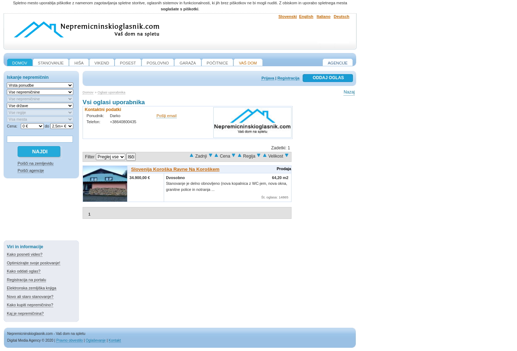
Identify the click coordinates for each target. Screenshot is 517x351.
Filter (90, 156)
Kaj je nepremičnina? (25, 313)
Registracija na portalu (26, 280)
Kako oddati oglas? (24, 271)
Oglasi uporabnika (111, 92)
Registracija (288, 78)
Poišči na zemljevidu (35, 163)
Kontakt (115, 340)
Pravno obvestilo (69, 340)
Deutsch (341, 16)
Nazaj (349, 92)
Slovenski (288, 16)
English (306, 16)
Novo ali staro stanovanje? (30, 296)
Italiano (324, 16)
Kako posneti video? (24, 254)
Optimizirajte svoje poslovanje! (33, 263)
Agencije (338, 63)
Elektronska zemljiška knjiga (31, 288)
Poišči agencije (31, 170)
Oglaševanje (96, 340)
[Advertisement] (41, 210)
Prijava (267, 78)
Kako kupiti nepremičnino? (30, 305)
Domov (88, 92)
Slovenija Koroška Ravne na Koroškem (175, 169)
